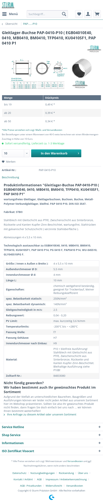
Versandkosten (75, 461)
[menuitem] (10, 14)
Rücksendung (66, 473)
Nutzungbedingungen (42, 473)
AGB (39, 479)
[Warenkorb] (97, 14)
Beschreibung (10, 177)
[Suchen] (64, 14)
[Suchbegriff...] (47, 14)
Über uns (83, 473)
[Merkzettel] (79, 14)
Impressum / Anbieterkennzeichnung (66, 479)
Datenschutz (19, 473)
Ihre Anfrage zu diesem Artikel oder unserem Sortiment (40, 414)
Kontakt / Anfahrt (23, 479)
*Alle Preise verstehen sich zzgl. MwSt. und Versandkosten (32, 130)
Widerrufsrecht (54, 485)
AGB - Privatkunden (31, 485)
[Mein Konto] (88, 14)
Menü (10, 13)
